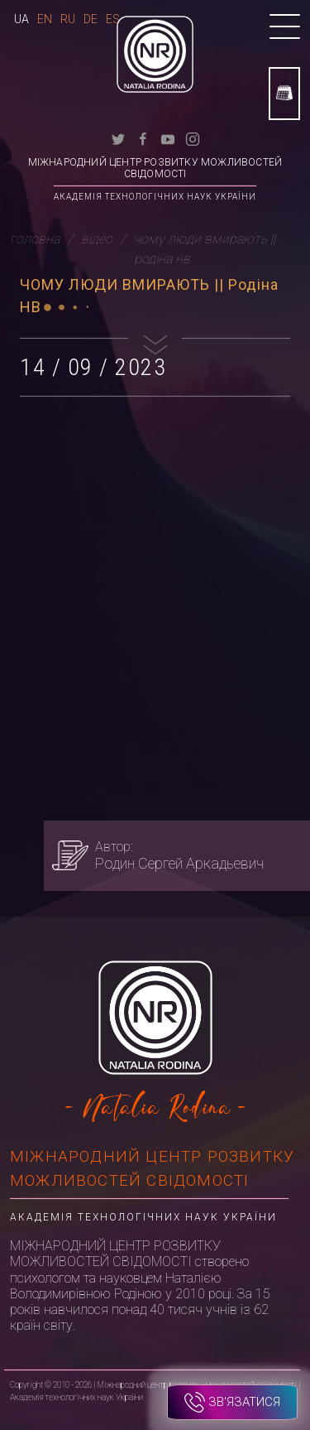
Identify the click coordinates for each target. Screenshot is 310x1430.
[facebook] (143, 138)
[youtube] (167, 138)
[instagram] (192, 138)
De (90, 19)
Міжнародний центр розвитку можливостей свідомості (155, 168)
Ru (67, 19)
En (44, 19)
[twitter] (118, 138)
